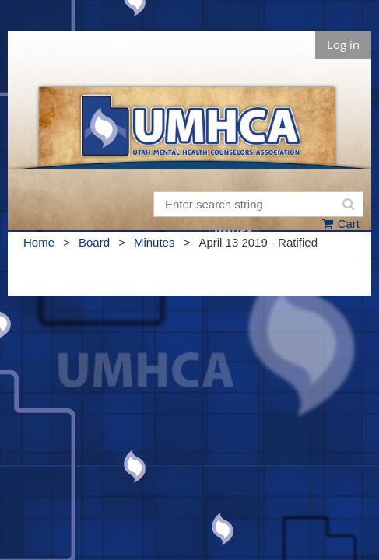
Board (94, 242)
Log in (343, 44)
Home (38, 242)
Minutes (154, 242)
